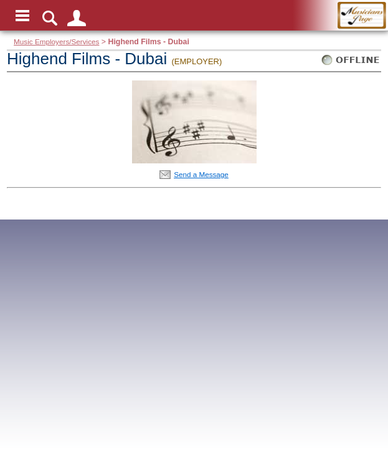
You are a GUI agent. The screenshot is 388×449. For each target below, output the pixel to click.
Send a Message (201, 174)
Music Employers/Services (56, 41)
